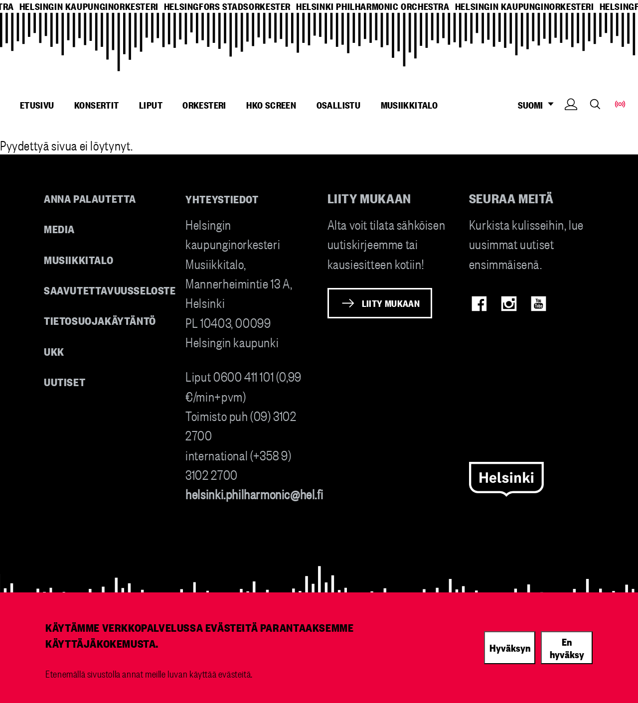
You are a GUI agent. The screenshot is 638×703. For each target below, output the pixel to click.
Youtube (538, 303)
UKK (54, 351)
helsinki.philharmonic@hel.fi (254, 493)
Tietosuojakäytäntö (100, 320)
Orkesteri (204, 104)
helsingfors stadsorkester (227, 6)
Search (595, 104)
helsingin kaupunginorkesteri (89, 6)
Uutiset (64, 381)
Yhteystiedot (221, 198)
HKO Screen (271, 104)
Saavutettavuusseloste (110, 289)
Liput (150, 104)
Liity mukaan (391, 302)
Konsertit (96, 104)
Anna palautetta (90, 198)
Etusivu (37, 104)
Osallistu (339, 104)
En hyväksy (567, 647)
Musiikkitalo (409, 104)
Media (59, 228)
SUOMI (538, 105)
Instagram (508, 303)
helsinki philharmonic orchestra (373, 6)
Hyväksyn (509, 647)
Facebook (479, 303)
